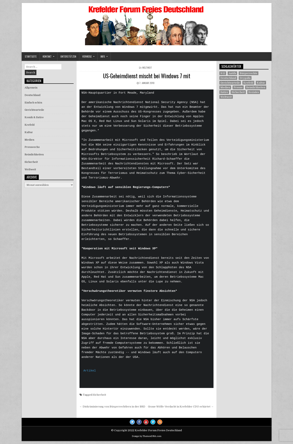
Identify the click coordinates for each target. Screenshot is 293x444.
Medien (29, 139)
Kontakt (47, 56)
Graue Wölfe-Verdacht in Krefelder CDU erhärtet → (181, 406)
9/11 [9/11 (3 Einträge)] (222, 73)
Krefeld (29, 124)
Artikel (89, 371)
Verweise (87, 56)
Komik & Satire (34, 117)
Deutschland (32, 95)
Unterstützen (68, 56)
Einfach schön (33, 102)
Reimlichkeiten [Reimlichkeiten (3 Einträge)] (255, 87)
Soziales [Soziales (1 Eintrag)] (253, 92)
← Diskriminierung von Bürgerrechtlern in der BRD (112, 406)
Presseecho (32, 147)
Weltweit (147, 67)
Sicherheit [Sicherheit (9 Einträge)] (238, 92)
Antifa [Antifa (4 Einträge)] (232, 73)
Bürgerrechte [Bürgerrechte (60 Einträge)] (248, 73)
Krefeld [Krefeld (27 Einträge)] (248, 82)
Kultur (29, 132)
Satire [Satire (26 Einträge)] (224, 92)
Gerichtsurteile (34, 109)
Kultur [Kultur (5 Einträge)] (261, 82)
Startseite (31, 56)
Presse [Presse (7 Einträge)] (238, 87)
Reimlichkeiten (34, 154)
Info (103, 56)
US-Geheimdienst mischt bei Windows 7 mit (146, 76)
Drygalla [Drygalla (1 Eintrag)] (245, 77)
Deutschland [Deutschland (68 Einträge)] (228, 77)
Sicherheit (99, 394)
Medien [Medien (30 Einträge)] (225, 87)
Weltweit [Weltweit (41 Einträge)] (226, 96)
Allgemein (31, 87)
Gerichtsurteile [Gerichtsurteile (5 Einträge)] (230, 82)
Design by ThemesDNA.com (146, 436)
